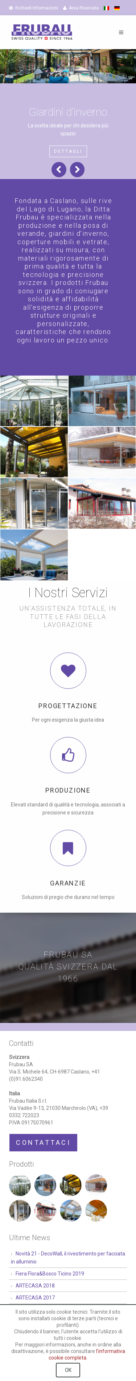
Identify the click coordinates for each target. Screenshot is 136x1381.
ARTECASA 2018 (35, 1286)
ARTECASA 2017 (35, 1298)
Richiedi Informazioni (33, 8)
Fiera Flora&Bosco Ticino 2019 (50, 1274)
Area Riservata (81, 8)
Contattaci (43, 1142)
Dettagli (68, 151)
